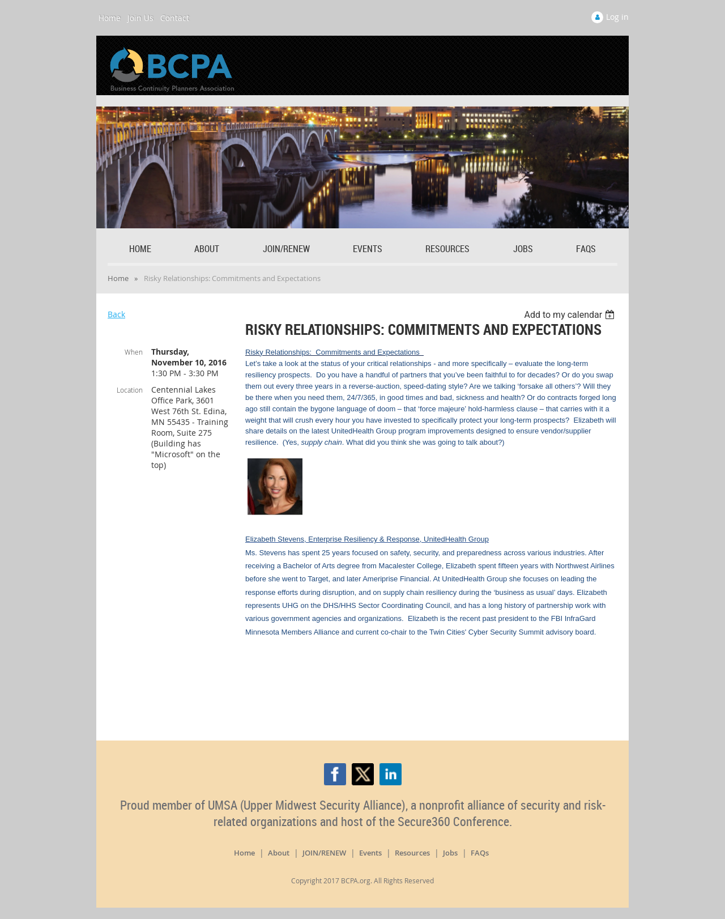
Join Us (140, 17)
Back (116, 314)
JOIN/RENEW (324, 853)
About (278, 853)
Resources (412, 853)
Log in (617, 16)
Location (130, 389)
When (134, 351)
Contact (174, 17)
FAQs (480, 853)
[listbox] (570, 315)
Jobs (450, 853)
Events (370, 853)
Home (110, 17)
